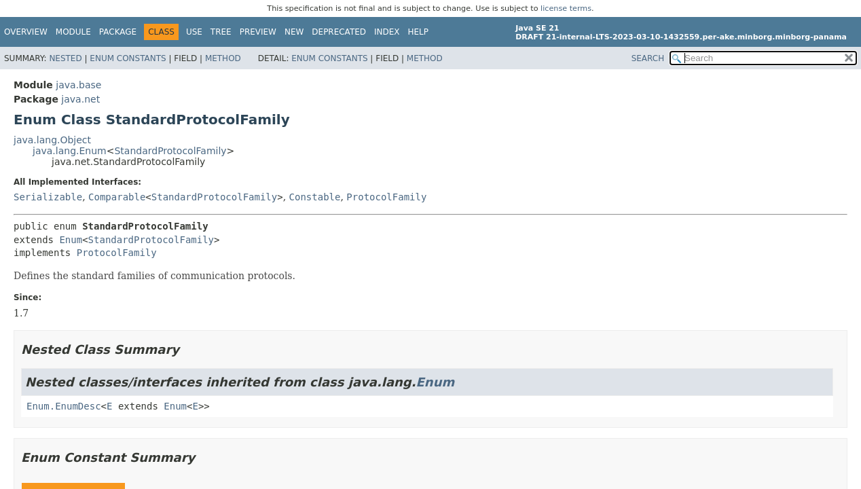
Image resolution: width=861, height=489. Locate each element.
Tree (221, 32)
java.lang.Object (52, 139)
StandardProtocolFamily (170, 150)
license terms (566, 8)
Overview (26, 32)
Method (223, 58)
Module (73, 32)
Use (194, 32)
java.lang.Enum (70, 150)
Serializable (48, 197)
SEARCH (648, 58)
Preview (258, 32)
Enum (70, 239)
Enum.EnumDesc (63, 406)
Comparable (116, 197)
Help (418, 32)
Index (387, 32)
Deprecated (339, 32)
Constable (315, 197)
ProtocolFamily (386, 197)
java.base (78, 84)
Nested (65, 58)
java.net (80, 99)
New (294, 32)
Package (117, 32)
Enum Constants (128, 58)
